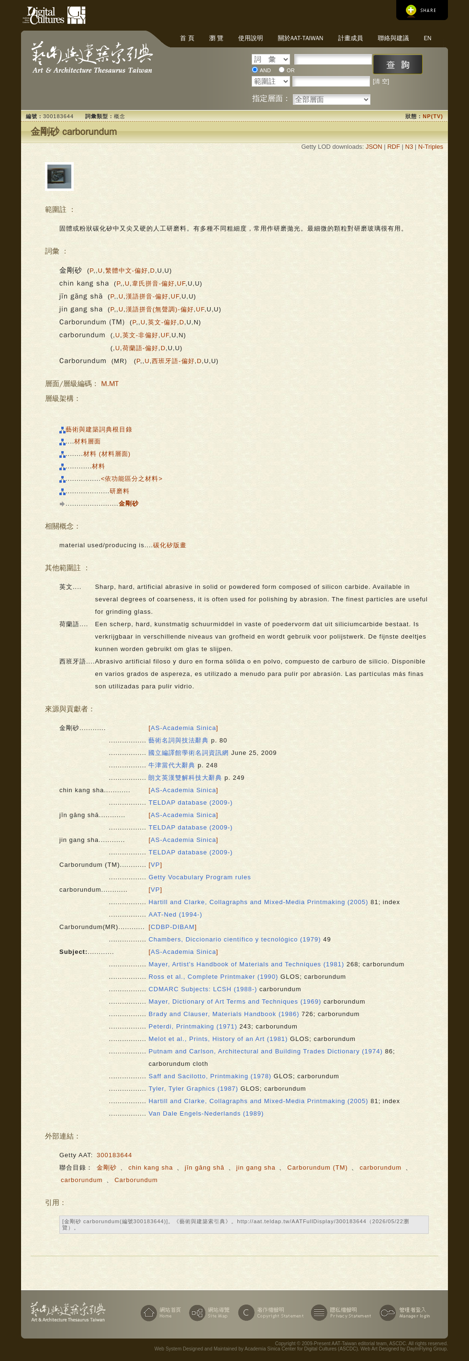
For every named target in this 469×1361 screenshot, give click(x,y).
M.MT (110, 383)
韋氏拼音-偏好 (153, 283)
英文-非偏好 (140, 335)
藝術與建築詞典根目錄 (99, 429)
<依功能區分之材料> (132, 478)
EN (427, 38)
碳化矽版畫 (170, 545)
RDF (393, 146)
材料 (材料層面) (107, 453)
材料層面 (87, 441)
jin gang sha (256, 1167)
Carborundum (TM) (317, 1167)
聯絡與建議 (393, 38)
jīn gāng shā (204, 1167)
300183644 (114, 1155)
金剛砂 (107, 1167)
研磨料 (120, 491)
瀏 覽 (216, 38)
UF (181, 283)
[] (183, 727)
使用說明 (250, 38)
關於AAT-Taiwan (301, 38)
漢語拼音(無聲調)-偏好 (160, 309)
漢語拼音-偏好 (147, 296)
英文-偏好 (162, 322)
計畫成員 (350, 38)
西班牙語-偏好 (173, 361)
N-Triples (430, 146)
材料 (98, 466)
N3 (409, 146)
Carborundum (136, 1180)
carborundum (380, 1167)
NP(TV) (433, 116)
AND (265, 70)
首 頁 (187, 38)
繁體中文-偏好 (126, 270)
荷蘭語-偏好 (140, 348)
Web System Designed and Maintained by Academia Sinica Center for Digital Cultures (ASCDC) (256, 1348)
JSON (374, 146)
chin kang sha (150, 1167)
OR (291, 70)
